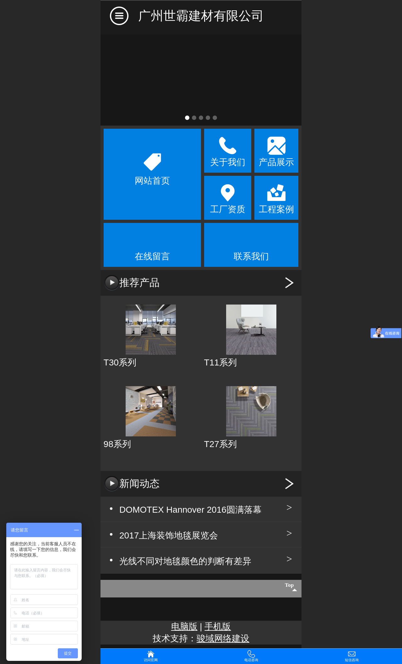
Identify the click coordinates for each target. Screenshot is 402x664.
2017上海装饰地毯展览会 (168, 536)
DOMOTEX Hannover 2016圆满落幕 (190, 510)
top (285, 589)
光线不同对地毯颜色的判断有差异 (185, 562)
